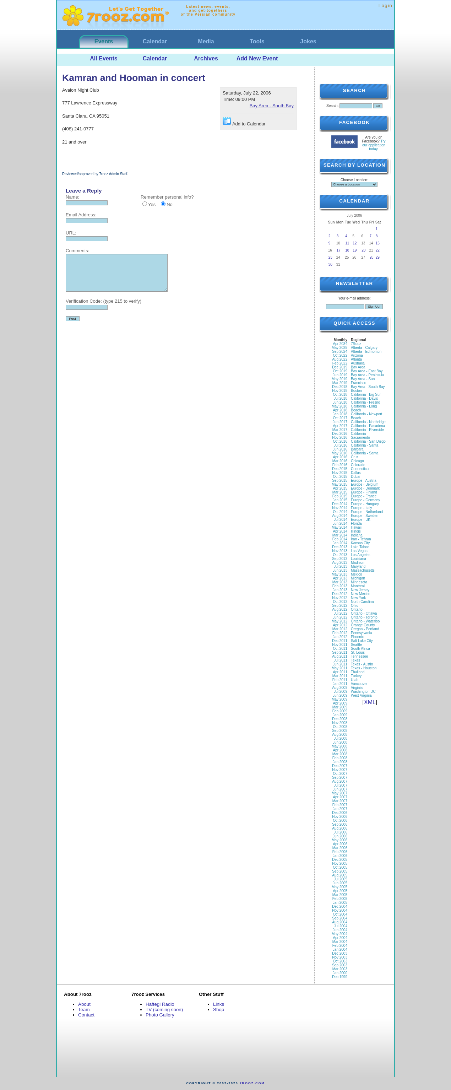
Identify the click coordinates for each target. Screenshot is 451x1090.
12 (355, 243)
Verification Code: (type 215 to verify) (103, 301)
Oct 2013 (340, 555)
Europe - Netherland (367, 512)
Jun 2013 (340, 570)
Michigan (358, 578)
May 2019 (339, 379)
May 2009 (339, 699)
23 (330, 257)
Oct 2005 (340, 867)
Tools (257, 41)
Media (206, 41)
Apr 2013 (340, 578)
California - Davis (364, 398)
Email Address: (81, 214)
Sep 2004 (339, 918)
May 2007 (339, 793)
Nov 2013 (339, 551)
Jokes (308, 41)
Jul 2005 (340, 879)
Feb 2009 (339, 711)
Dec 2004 (339, 906)
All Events (103, 58)
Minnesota (359, 582)
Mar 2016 (339, 461)
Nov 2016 (339, 437)
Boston (356, 391)
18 (347, 250)
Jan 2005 (340, 903)
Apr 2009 (340, 703)
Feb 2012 (339, 633)
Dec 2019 (339, 367)
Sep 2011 (339, 652)
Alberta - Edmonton (366, 352)
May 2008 (339, 746)
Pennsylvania (361, 633)
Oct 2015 (340, 477)
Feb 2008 (339, 758)
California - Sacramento (360, 435)
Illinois (356, 531)
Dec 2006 (339, 813)
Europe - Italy (361, 508)
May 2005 (339, 887)
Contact (86, 1015)
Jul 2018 (340, 398)
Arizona (357, 355)
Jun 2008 (340, 742)
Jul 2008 (340, 738)
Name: (72, 197)
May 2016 (339, 453)
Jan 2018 (340, 414)
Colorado (358, 465)
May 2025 (339, 348)
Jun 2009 (340, 695)
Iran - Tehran (361, 539)
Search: (332, 106)
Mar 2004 (339, 942)
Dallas (356, 473)
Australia (358, 363)
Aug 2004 (339, 922)
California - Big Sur (366, 394)
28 (372, 257)
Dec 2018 (339, 387)
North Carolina (362, 602)
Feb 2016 (339, 465)
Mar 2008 (339, 754)
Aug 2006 (339, 828)
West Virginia (361, 695)
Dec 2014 (339, 504)
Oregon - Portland (365, 629)
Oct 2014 (340, 512)
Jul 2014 (340, 520)
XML (370, 702)
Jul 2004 (340, 926)
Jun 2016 (340, 449)
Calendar (155, 41)
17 (339, 250)
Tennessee (359, 656)
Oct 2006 (340, 820)
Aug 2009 (339, 688)
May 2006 (339, 840)
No (170, 204)
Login (385, 5)
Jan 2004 (340, 949)
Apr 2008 (340, 750)
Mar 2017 (339, 430)
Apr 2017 (340, 426)
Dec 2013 (339, 547)
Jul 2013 (340, 566)
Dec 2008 (339, 719)
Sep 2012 (339, 606)
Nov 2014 (339, 508)
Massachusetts (363, 570)
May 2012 (339, 621)
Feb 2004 (339, 946)
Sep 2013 (339, 559)
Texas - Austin (362, 664)
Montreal (358, 586)
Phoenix (357, 637)
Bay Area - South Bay (272, 105)
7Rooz (356, 344)
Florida (356, 523)
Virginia (357, 688)
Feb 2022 (339, 363)
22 (378, 250)
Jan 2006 (340, 856)
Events (103, 41)
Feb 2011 (339, 680)
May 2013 (339, 574)
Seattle (356, 645)
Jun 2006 (340, 836)
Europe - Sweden (364, 516)
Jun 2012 (340, 617)
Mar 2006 (339, 848)
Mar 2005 (339, 895)
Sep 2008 (339, 731)
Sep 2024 (339, 352)
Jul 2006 (340, 832)
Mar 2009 (339, 707)
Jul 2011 (340, 660)
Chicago (357, 461)
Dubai (355, 477)
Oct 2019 (340, 371)
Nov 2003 (339, 957)
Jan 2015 (340, 500)
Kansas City (360, 543)
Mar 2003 (339, 969)
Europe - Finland (364, 492)
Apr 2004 (340, 938)
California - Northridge (368, 422)
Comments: (77, 250)
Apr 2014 (340, 531)
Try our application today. (374, 145)
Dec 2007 (339, 766)
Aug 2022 (339, 359)
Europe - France (363, 496)
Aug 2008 (339, 734)
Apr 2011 (340, 672)
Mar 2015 (339, 492)
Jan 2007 (340, 809)
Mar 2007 (339, 801)
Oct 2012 (340, 602)
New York (358, 598)
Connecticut (360, 469)
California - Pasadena (368, 426)
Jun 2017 (340, 422)
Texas (355, 660)
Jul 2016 (340, 445)
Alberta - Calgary (364, 348)
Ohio (354, 606)
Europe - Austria (363, 480)
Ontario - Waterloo (365, 621)
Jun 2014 (340, 523)
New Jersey (360, 590)
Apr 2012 (340, 625)
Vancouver (359, 684)
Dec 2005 (339, 860)
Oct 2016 (340, 441)
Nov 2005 (339, 863)
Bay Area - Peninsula (367, 375)
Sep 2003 (339, 965)
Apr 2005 (340, 891)
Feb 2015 (339, 496)
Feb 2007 (339, 805)
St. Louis (358, 652)
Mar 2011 (339, 676)
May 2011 (339, 668)
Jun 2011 (340, 664)
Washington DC (363, 692)
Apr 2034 (340, 344)
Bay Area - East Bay (367, 371)
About (84, 1004)
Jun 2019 (340, 375)
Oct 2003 (340, 961)
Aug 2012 (339, 609)
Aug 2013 (339, 563)
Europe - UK (360, 520)
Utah (354, 680)
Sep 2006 (339, 824)
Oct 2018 (340, 394)
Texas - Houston (363, 668)
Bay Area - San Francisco (363, 381)
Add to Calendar (244, 121)
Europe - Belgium (364, 484)
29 (378, 257)
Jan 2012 (340, 637)
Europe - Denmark (365, 488)
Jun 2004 (340, 930)
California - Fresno (365, 402)
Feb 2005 (339, 899)
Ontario (357, 609)
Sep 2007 (339, 777)
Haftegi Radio (160, 1004)
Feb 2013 (339, 586)
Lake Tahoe (360, 547)
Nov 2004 (339, 910)
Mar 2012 (339, 629)
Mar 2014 (339, 535)
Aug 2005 (339, 875)
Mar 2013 (339, 582)
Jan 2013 (340, 590)
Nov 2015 (339, 473)
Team (84, 1009)
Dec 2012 (339, 594)
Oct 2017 (340, 418)
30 (330, 264)
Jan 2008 (340, 762)
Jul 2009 (340, 692)
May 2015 (339, 484)
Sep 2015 (339, 480)
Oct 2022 (340, 355)
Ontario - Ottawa (364, 613)
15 (378, 243)
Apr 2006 (340, 844)
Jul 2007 (340, 785)
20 (363, 250)
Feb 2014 (339, 539)
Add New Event (257, 58)
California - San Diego (368, 441)
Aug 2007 (339, 781)
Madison (357, 563)
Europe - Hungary (365, 504)
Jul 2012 (340, 613)
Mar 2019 (339, 383)
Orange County (363, 625)
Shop (218, 1009)
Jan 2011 (340, 684)
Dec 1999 (339, 977)
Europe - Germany (365, 500)
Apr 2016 (340, 457)
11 (347, 243)
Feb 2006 (339, 852)
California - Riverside (367, 430)
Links (218, 1004)
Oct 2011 (340, 649)
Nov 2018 (339, 391)
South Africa (360, 649)
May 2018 (339, 406)
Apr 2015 (340, 488)
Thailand (357, 672)
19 (355, 250)
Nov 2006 (339, 817)
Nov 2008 (339, 723)
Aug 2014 (339, 516)
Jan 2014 (340, 543)
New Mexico (360, 594)
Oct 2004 (340, 914)
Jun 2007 (340, 789)
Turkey (356, 676)
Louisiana (358, 559)
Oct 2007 (340, 774)
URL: (71, 233)
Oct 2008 (340, 727)
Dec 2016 (339, 434)
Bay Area (358, 367)
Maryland (358, 566)
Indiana (357, 535)
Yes (152, 204)
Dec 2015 (339, 469)
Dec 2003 (339, 953)
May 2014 (339, 527)
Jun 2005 (340, 883)
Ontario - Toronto (364, 617)
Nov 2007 (339, 770)
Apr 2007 (340, 797)
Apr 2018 (340, 410)
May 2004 (339, 934)
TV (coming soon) (164, 1009)
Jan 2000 (340, 973)
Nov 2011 (339, 645)
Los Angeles (360, 555)
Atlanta (356, 359)
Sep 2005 (339, 871)
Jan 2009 (340, 715)
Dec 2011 (339, 641)
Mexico (356, 574)
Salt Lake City (362, 641)
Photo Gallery (160, 1015)
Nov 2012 (339, 598)
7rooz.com (252, 1083)
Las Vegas (359, 551)
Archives (206, 58)
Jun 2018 (340, 402)
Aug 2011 (339, 656)
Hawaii (356, 527)
